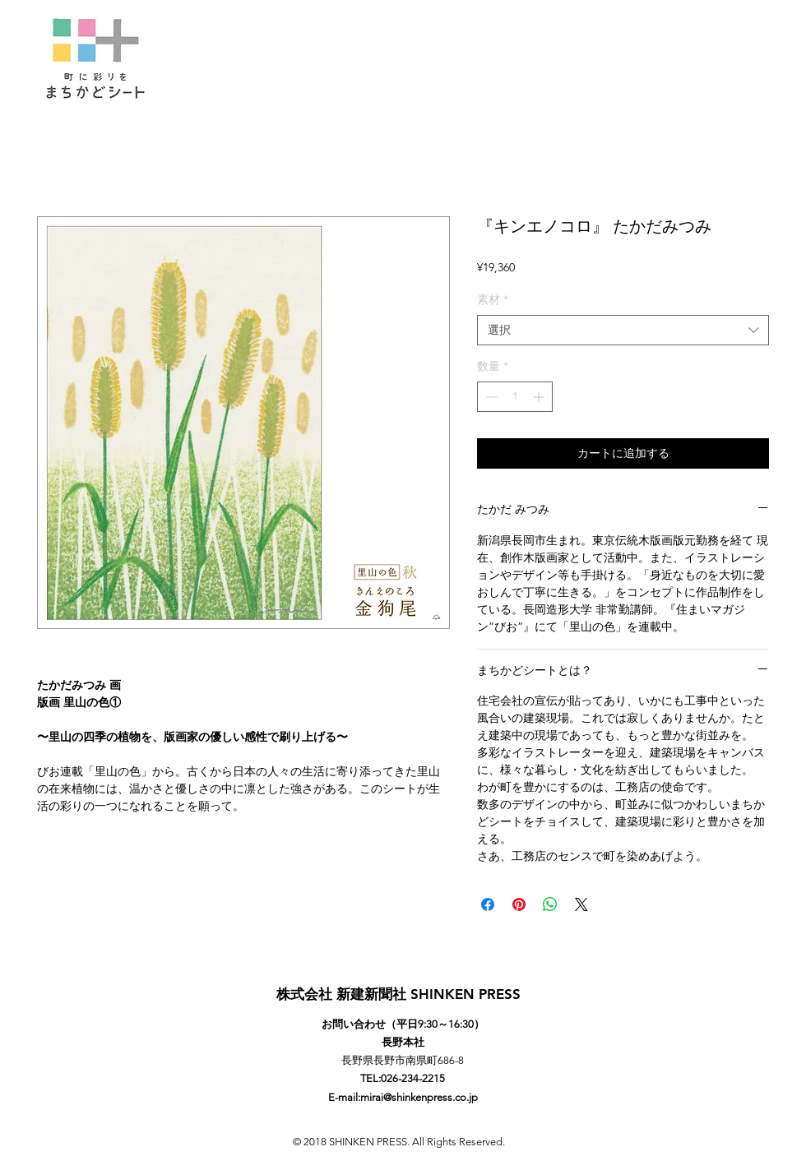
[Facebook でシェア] (488, 904)
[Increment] (540, 396)
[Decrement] (489, 396)
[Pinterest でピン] (519, 904)
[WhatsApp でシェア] (550, 904)
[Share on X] (581, 904)
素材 (492, 299)
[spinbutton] (515, 396)
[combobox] (623, 330)
